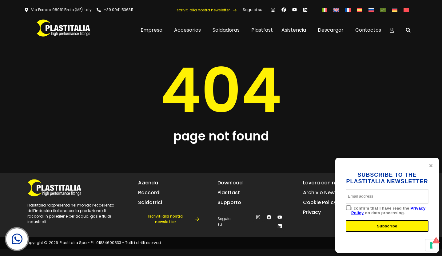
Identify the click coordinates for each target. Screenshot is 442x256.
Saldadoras (228, 29)
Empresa (153, 29)
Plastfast (262, 29)
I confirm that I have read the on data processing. (388, 210)
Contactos (368, 29)
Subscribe (387, 226)
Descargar (332, 29)
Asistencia (295, 29)
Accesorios (189, 29)
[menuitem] (324, 10)
